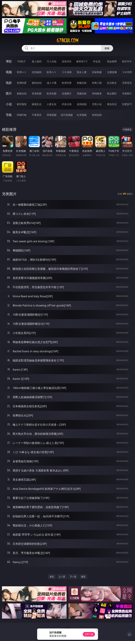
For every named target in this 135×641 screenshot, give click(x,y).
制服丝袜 (82, 82)
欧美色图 (51, 93)
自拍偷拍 (37, 72)
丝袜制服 (97, 72)
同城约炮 (21, 115)
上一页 (62, 576)
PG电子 (22, 61)
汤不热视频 (67, 115)
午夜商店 (37, 115)
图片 (9, 93)
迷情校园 (82, 104)
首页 (52, 576)
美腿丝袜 (82, 93)
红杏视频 (82, 115)
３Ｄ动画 (67, 72)
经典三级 (97, 82)
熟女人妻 (82, 72)
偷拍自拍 (37, 82)
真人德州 (37, 61)
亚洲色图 (37, 93)
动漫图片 (67, 93)
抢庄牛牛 (127, 61)
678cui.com (67, 40)
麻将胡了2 (81, 61)
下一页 (73, 576)
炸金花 (96, 61)
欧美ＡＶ (51, 72)
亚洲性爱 (21, 82)
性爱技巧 (127, 104)
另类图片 (127, 93)
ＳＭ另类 (127, 72)
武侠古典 (67, 104)
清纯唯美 (97, 93)
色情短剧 (97, 115)
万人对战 (51, 61)
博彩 (9, 61)
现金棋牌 (112, 61)
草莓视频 (51, 115)
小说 (9, 104)
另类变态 (127, 82)
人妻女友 (51, 104)
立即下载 (89, 634)
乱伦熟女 (112, 82)
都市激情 (21, 104)
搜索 (107, 48)
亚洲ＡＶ (21, 72)
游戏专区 (67, 61)
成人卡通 (51, 82)
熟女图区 (112, 93)
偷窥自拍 (21, 93)
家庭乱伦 (37, 104)
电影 (9, 83)
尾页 (83, 576)
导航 (9, 115)
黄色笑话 (112, 104)
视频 (9, 72)
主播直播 (112, 72)
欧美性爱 (67, 82)
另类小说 (97, 104)
